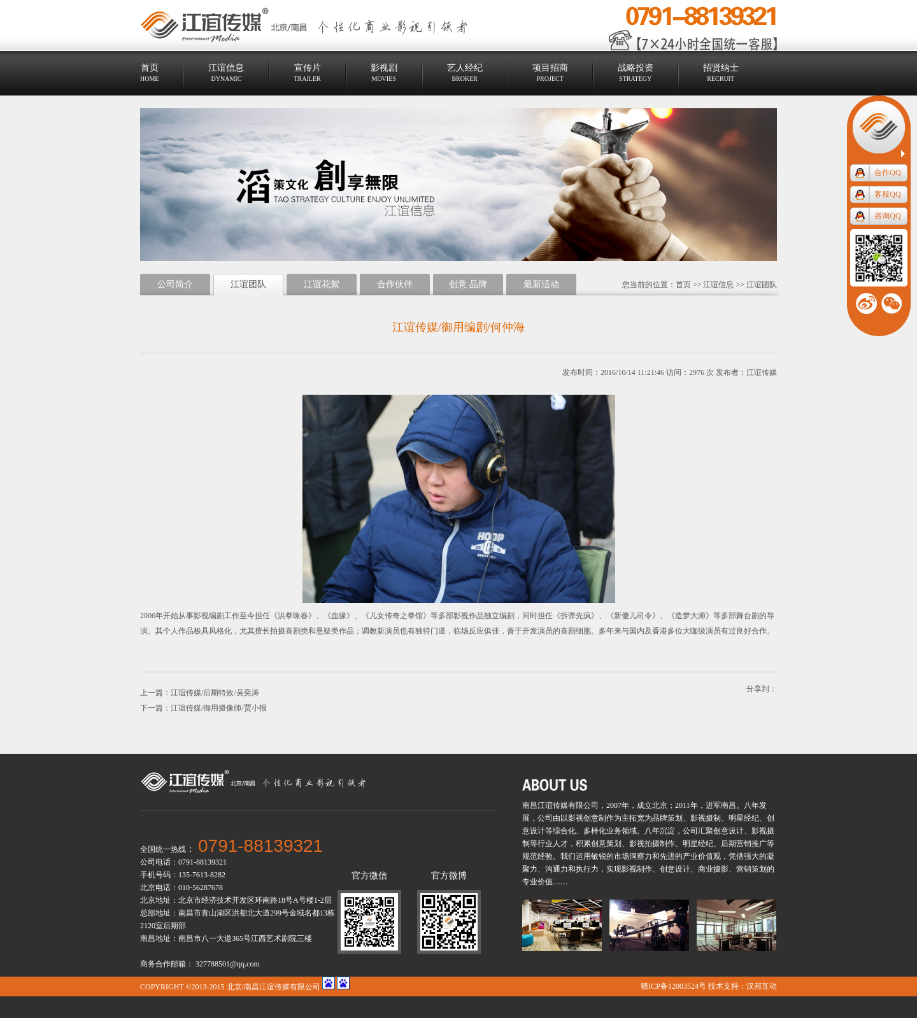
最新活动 (541, 284)
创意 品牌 (468, 284)
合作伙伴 (395, 284)
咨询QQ (887, 215)
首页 (683, 284)
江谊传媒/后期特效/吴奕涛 (215, 692)
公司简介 (175, 284)
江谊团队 (761, 284)
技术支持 (723, 986)
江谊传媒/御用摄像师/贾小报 (219, 707)
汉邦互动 (761, 986)
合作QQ (887, 172)
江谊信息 (718, 284)
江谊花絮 (321, 284)
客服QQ (887, 194)
